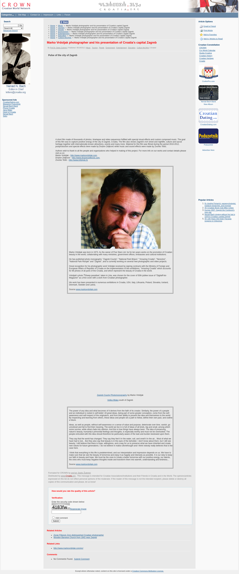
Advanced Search (10, 31)
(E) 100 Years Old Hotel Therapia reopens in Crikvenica (218, 220)
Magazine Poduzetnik (11, 104)
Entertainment (63, 34)
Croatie (202, 61)
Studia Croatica (205, 53)
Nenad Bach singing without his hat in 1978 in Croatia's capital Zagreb (220, 215)
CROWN (202, 48)
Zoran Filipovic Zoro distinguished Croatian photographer (78, 535)
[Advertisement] (208, 177)
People (61, 30)
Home (52, 26)
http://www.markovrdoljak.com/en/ (68, 548)
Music (60, 26)
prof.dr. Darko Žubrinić (81, 473)
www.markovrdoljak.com (86, 289)
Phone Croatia (9, 108)
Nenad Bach (8, 114)
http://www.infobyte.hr (78, 160)
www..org (68, 476)
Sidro (5, 116)
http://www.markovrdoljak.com (83, 155)
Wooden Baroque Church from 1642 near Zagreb (75, 537)
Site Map (22, 15)
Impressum (48, 15)
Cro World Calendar (207, 50)
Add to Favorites (210, 35)
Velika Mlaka (113, 400)
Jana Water (7, 110)
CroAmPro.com (208, 81)
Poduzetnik (208, 145)
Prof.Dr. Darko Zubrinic (58, 48)
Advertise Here (208, 150)
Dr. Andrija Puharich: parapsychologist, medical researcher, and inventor (220, 204)
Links (59, 15)
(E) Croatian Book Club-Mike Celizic (219, 208)
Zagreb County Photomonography (112, 395)
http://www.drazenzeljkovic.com (86, 158)
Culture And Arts (64, 38)
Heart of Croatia (9, 112)
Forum (67, 15)
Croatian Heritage (206, 58)
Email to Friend (209, 26)
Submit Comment (81, 559)
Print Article (208, 30)
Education (62, 36)
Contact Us (35, 15)
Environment (63, 32)
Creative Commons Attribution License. (148, 571)
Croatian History (205, 56)
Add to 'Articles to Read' (213, 39)
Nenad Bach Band (10, 106)
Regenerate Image (78, 509)
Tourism (61, 28)
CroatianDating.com (11, 102)
